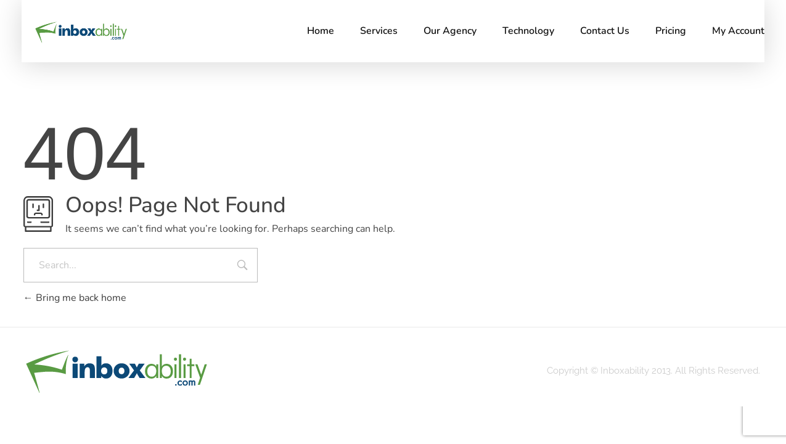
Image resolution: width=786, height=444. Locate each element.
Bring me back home (74, 298)
